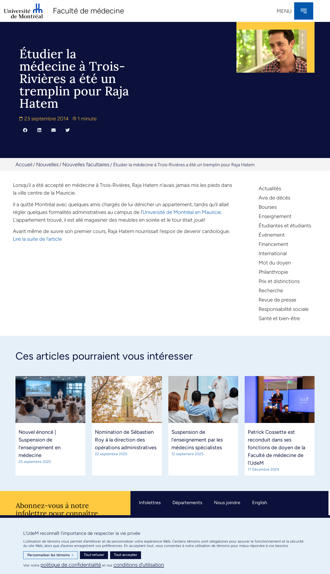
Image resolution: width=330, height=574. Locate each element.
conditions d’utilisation (138, 565)
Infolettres (150, 502)
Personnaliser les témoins (50, 555)
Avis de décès (274, 198)
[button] (25, 130)
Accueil (23, 164)
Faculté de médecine (88, 10)
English (259, 502)
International (273, 253)
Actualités (270, 188)
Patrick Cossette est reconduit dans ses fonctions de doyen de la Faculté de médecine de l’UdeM (276, 447)
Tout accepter (125, 555)
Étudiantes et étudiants (285, 225)
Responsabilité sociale (284, 309)
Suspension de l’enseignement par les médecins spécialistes (197, 440)
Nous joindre (227, 502)
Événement (272, 235)
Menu (284, 11)
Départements (187, 502)
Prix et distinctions (279, 281)
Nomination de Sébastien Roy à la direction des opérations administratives (125, 440)
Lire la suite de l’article (37, 239)
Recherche (271, 290)
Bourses (268, 207)
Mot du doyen (275, 263)
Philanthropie (273, 272)
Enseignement (275, 216)
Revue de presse (277, 300)
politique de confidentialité (70, 565)
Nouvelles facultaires (85, 164)
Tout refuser (94, 555)
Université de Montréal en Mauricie (182, 212)
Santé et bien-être (279, 318)
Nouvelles (47, 164)
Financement (273, 244)
